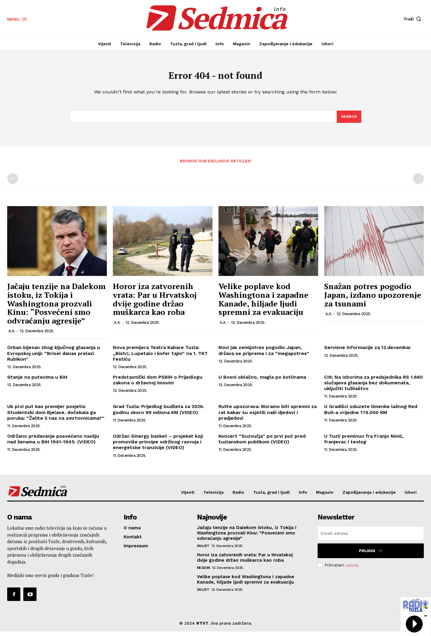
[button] (413, 19)
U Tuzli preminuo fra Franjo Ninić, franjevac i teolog (364, 443)
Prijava (371, 555)
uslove (351, 569)
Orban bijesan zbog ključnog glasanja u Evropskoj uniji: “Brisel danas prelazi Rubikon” (53, 357)
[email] (371, 538)
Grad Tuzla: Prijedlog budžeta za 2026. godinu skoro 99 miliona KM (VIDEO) (158, 413)
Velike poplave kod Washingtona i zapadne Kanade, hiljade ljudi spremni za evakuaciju (263, 303)
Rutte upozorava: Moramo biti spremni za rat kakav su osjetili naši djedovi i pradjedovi (267, 416)
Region (203, 572)
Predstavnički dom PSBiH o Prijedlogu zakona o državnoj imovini (157, 384)
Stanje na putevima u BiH (37, 381)
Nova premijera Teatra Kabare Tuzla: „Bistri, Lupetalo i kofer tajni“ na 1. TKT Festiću (160, 357)
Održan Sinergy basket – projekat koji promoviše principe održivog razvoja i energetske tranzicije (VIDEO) (158, 445)
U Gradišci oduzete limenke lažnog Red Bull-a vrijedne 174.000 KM (370, 413)
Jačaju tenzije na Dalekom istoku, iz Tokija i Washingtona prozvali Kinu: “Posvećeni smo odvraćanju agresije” (56, 307)
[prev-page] (12, 183)
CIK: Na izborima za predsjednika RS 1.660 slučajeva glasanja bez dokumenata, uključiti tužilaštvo (373, 386)
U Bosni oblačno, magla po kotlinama (262, 381)
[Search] (348, 120)
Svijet (203, 550)
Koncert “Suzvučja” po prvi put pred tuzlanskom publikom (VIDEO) (262, 443)
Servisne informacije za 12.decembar (367, 352)
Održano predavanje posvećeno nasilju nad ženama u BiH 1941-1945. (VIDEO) (53, 443)
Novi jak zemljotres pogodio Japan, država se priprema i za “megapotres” (263, 354)
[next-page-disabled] (418, 183)
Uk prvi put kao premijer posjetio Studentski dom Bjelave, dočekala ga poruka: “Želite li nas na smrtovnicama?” (55, 416)
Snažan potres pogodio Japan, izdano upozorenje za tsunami (372, 299)
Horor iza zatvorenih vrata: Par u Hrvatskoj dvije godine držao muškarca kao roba (155, 303)
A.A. (11, 335)
